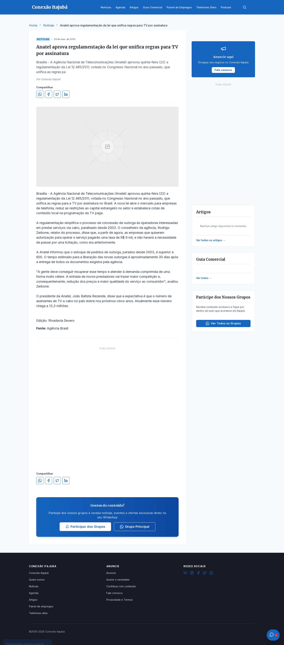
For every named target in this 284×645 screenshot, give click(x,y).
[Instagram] (192, 573)
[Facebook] (198, 573)
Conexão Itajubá (39, 572)
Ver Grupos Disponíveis (27, 636)
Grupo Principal (134, 526)
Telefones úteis (38, 613)
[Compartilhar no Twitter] (57, 94)
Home (33, 25)
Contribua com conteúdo (121, 586)
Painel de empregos (41, 606)
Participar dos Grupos (85, 526)
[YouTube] (185, 573)
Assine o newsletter (118, 579)
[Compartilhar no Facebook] (48, 94)
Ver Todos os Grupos (223, 323)
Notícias (48, 25)
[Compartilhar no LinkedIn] (66, 94)
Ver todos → (204, 278)
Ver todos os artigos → (210, 240)
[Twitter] (205, 573)
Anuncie (111, 572)
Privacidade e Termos (119, 599)
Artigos (33, 599)
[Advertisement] (107, 406)
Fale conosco (114, 593)
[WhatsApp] (211, 573)
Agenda (33, 593)
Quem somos (37, 579)
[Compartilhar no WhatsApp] (39, 94)
